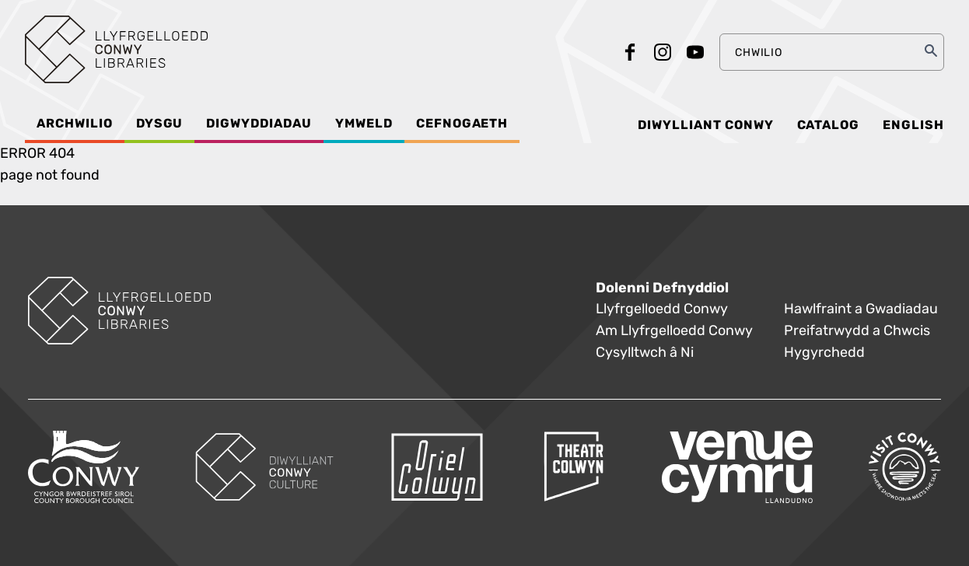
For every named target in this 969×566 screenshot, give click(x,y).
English (913, 125)
